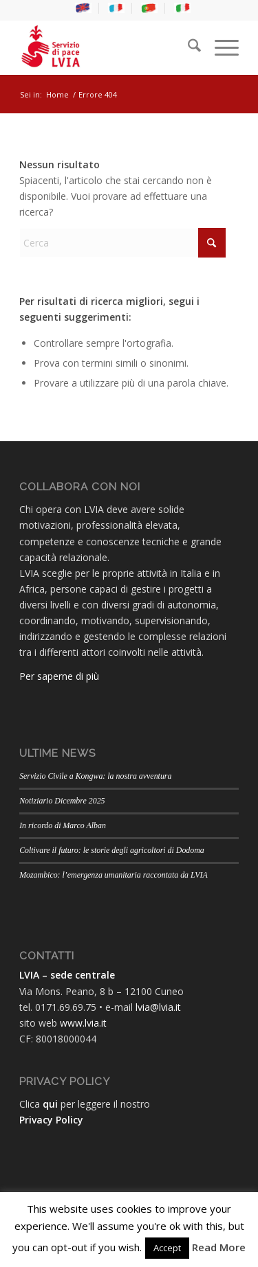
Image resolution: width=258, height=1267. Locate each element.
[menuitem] (83, 8)
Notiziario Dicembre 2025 (62, 801)
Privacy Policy (51, 1119)
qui (50, 1103)
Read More (219, 1247)
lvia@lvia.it (158, 1007)
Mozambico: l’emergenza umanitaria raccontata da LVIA (113, 875)
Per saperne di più (59, 676)
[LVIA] (107, 47)
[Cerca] (187, 47)
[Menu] (220, 47)
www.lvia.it (83, 1022)
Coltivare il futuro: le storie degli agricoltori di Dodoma (111, 850)
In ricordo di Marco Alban (62, 825)
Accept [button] (167, 1248)
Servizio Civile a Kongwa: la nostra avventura (95, 776)
